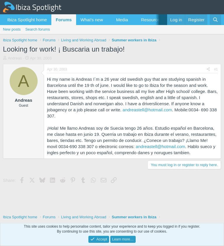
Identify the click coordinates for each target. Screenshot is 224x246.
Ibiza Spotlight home (27, 19)
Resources (151, 19)
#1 (216, 69)
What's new (91, 19)
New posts (12, 29)
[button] (108, 19)
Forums (64, 19)
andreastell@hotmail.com (147, 109)
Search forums (37, 29)
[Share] (208, 69)
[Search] (215, 19)
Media (122, 19)
